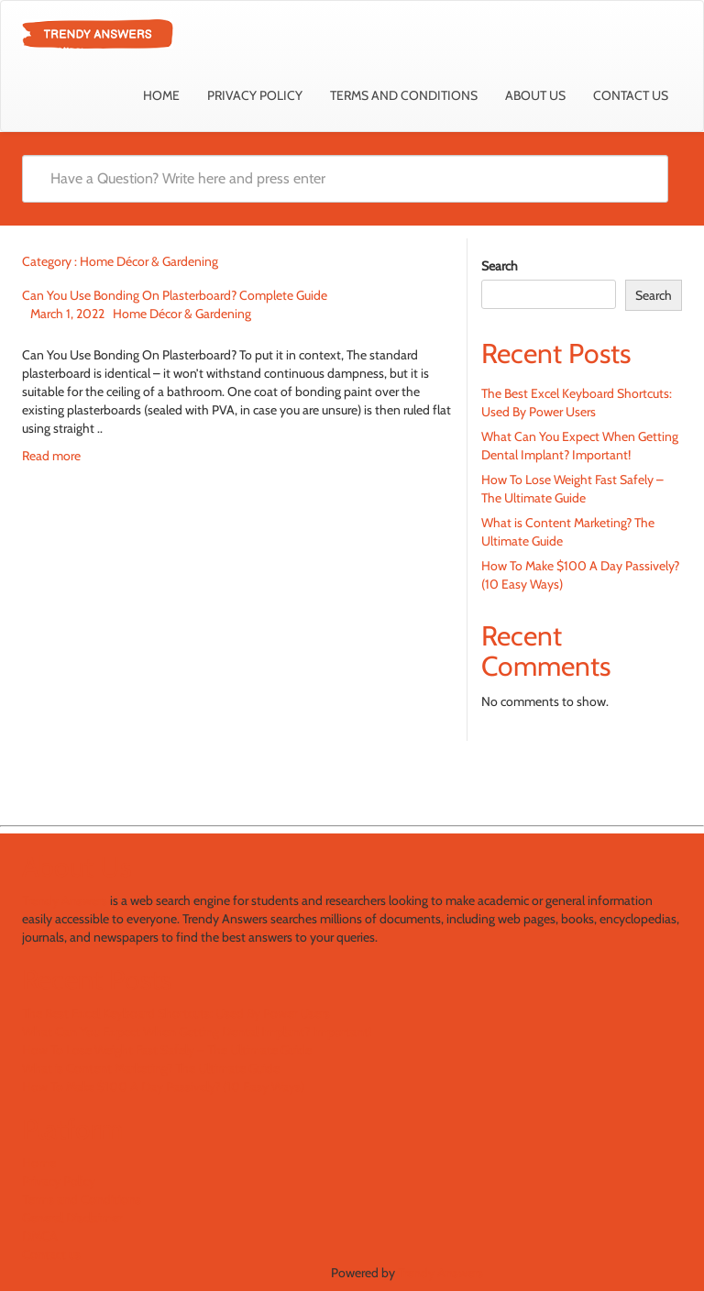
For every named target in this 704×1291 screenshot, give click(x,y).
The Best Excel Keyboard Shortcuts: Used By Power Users (176, 1013)
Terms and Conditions (404, 95)
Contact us (630, 95)
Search (499, 266)
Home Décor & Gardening (182, 313)
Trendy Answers (64, 900)
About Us (535, 95)
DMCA (40, 1236)
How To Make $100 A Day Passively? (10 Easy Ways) (163, 1086)
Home (161, 95)
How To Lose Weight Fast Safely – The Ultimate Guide (167, 1050)
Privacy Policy (254, 95)
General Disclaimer (72, 1217)
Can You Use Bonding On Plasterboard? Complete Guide (174, 295)
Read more (51, 455)
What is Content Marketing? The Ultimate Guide (151, 1068)
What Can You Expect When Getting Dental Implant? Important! (196, 1031)
